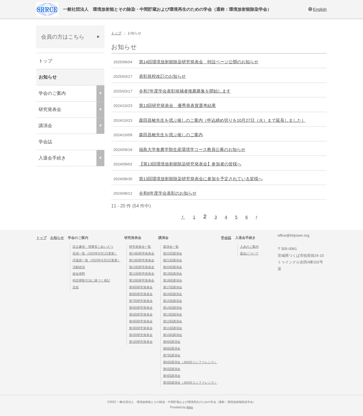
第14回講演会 (172, 307)
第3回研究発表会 (141, 328)
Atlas (189, 407)
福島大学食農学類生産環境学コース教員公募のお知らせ (192, 149)
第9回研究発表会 (141, 287)
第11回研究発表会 (141, 273)
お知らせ (48, 77)
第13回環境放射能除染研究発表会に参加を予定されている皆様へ (201, 179)
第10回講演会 (172, 335)
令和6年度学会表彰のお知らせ (168, 193)
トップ (45, 60)
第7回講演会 (171, 355)
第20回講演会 (172, 267)
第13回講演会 (172, 314)
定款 (76, 287)
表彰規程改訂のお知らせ (162, 76)
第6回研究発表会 (141, 307)
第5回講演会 (171, 369)
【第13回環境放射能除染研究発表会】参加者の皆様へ (190, 164)
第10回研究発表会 (141, 280)
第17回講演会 (172, 287)
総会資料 (79, 273)
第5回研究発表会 (141, 314)
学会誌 (45, 141)
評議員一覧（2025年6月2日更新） (97, 260)
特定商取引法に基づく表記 (91, 280)
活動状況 (79, 267)
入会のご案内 (249, 246)
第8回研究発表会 (141, 294)
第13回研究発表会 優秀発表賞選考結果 (177, 105)
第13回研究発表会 (141, 260)
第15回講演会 (172, 300)
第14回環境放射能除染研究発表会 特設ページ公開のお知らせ (198, 62)
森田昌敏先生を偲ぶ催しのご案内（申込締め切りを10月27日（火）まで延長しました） (222, 120)
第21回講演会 (172, 260)
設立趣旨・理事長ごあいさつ (93, 246)
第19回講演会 (172, 273)
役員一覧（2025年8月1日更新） (95, 253)
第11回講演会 (172, 328)
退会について (249, 253)
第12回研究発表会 (141, 267)
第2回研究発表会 (141, 335)
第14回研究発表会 (141, 253)
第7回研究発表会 (141, 300)
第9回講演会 (171, 341)
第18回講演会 (172, 280)
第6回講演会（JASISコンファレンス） (190, 362)
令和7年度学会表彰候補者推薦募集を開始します (185, 91)
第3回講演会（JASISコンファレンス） (190, 382)
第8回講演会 (171, 348)
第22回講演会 (172, 253)
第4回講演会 (171, 375)
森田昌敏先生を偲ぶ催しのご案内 (171, 135)
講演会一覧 (171, 246)
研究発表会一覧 (140, 246)
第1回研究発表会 (141, 341)
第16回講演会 (172, 294)
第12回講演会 (172, 321)
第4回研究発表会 (141, 321)
